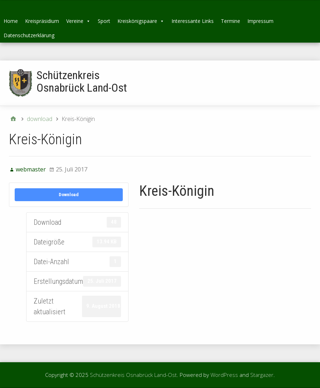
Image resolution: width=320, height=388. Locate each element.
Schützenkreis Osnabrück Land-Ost (82, 81)
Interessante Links (192, 21)
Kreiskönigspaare (140, 21)
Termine (230, 21)
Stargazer (261, 374)
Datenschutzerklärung (29, 35)
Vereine (78, 21)
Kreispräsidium (42, 21)
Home (11, 21)
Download (69, 194)
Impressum (260, 21)
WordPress (224, 374)
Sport (104, 21)
